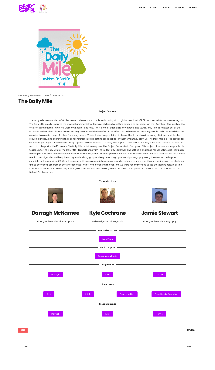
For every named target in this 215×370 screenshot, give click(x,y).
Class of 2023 (58, 95)
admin (24, 95)
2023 (23, 330)
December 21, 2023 (39, 95)
